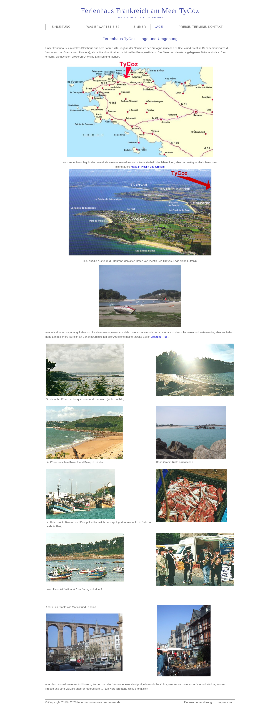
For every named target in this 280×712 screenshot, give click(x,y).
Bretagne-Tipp (159, 336)
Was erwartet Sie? (102, 26)
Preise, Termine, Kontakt (201, 26)
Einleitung (61, 26)
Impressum (225, 702)
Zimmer (140, 26)
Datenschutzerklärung (198, 702)
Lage (158, 26)
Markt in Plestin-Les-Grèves (147, 166)
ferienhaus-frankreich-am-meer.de (98, 702)
